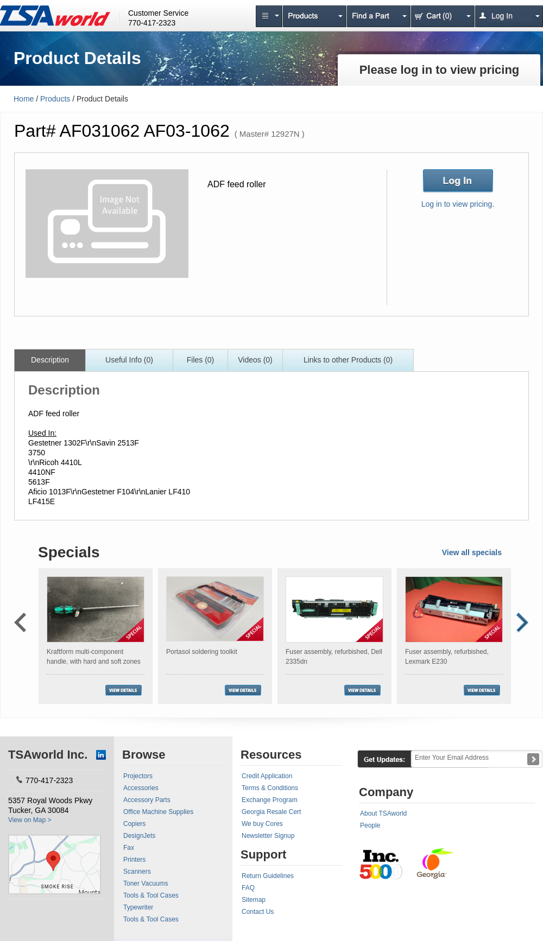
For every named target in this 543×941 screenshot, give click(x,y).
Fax (128, 847)
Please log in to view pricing (439, 70)
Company (386, 792)
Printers (134, 859)
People (370, 825)
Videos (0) (255, 359)
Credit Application (267, 776)
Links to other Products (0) (348, 359)
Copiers (134, 824)
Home (24, 98)
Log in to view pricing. (458, 204)
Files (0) (200, 359)
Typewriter (138, 907)
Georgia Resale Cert (271, 812)
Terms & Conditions (270, 788)
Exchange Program (270, 800)
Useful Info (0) (129, 359)
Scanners (137, 871)
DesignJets (139, 836)
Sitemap (254, 900)
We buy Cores (262, 824)
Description (50, 359)
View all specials (472, 552)
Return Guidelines (268, 876)
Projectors (138, 776)
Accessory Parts (147, 800)
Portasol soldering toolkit (201, 652)
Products (55, 98)
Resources (271, 754)
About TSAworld (383, 813)
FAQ (248, 888)
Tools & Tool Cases (151, 895)
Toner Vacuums (145, 883)
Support (263, 854)
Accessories (141, 788)
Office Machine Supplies (158, 812)
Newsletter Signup (268, 836)
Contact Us (258, 911)
